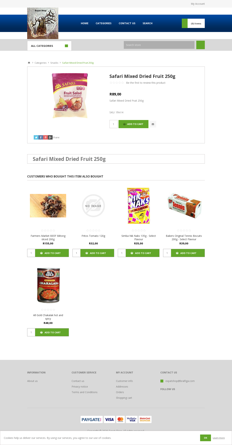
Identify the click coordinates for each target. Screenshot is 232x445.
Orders (120, 392)
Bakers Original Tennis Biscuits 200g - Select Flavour (184, 237)
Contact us (78, 381)
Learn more (219, 437)
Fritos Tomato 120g (93, 236)
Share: (56, 137)
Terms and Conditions (85, 392)
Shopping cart (124, 397)
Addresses (122, 386)
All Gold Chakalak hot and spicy (48, 316)
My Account (198, 3)
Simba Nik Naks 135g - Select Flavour (138, 237)
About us (32, 381)
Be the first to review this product (145, 82)
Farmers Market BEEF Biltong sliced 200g (48, 237)
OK (205, 437)
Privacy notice (80, 386)
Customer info (124, 381)
